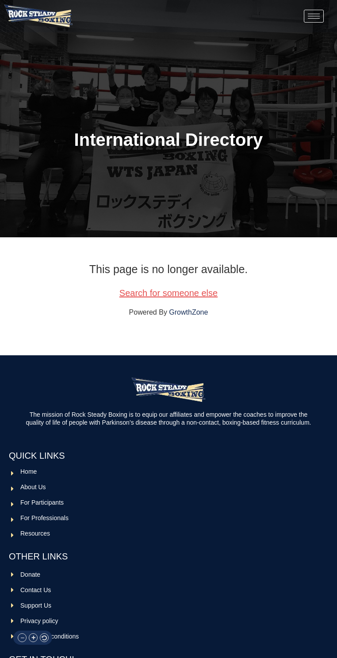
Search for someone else (168, 293)
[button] (22, 637)
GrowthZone (188, 312)
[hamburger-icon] (314, 16)
